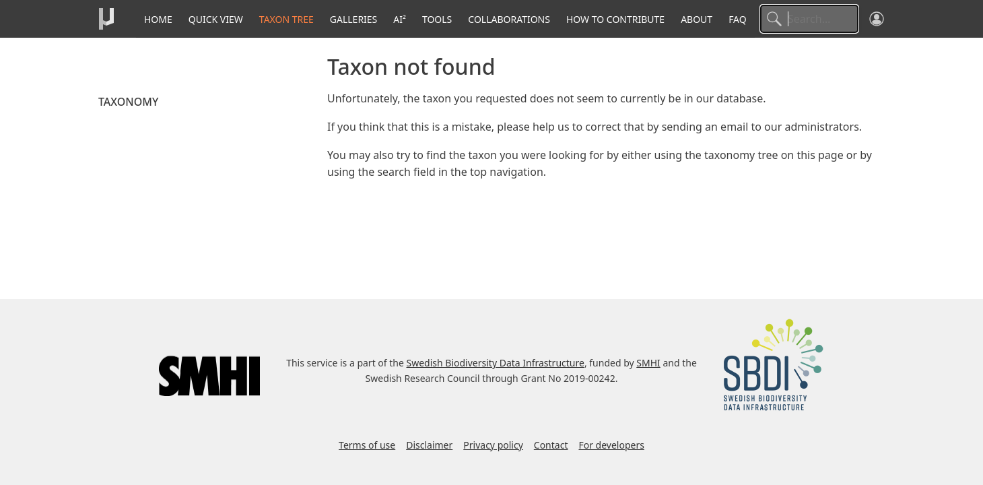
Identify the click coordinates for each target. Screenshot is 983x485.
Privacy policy (493, 445)
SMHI (648, 362)
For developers (611, 445)
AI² (399, 19)
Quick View (216, 19)
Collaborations (509, 19)
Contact (551, 445)
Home (158, 19)
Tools (437, 19)
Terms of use (367, 445)
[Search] (809, 18)
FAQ (737, 19)
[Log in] (876, 19)
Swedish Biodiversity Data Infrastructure (495, 362)
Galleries (354, 19)
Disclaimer (429, 445)
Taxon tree (286, 19)
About (696, 19)
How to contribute (615, 19)
